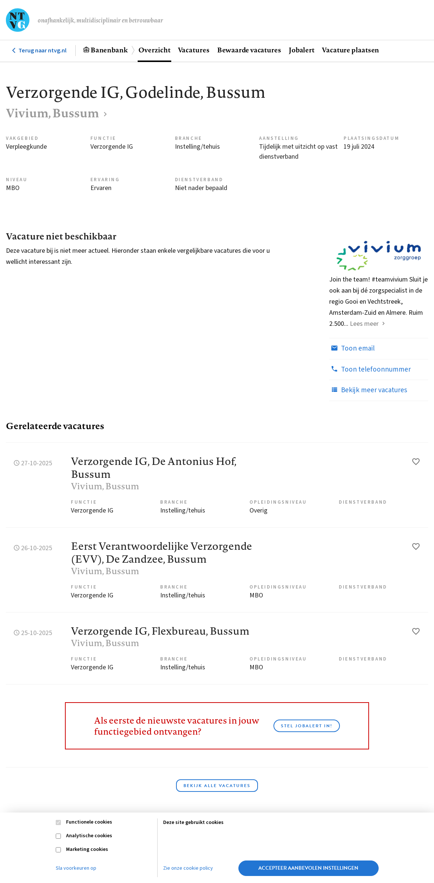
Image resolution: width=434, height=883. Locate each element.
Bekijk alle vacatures (217, 785)
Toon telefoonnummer (370, 369)
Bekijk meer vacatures (368, 390)
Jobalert (301, 50)
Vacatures (194, 50)
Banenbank (109, 50)
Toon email (352, 348)
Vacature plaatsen (350, 50)
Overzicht (154, 50)
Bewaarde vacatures (249, 50)
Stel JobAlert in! (307, 725)
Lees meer (364, 323)
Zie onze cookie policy (188, 868)
